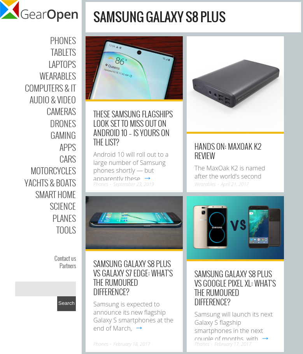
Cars (68, 158)
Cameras (61, 111)
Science (63, 206)
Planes (64, 218)
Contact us (65, 258)
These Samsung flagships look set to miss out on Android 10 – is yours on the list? (133, 128)
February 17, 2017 (232, 344)
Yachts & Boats (50, 182)
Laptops (62, 64)
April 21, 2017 (235, 184)
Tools (66, 229)
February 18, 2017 (131, 344)
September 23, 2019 (133, 184)
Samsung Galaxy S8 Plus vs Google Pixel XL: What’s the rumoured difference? (235, 288)
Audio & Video (53, 99)
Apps (68, 147)
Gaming (63, 135)
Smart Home (55, 194)
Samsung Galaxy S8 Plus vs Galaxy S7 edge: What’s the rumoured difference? (133, 277)
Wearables (58, 75)
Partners (68, 265)
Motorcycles (53, 170)
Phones (63, 40)
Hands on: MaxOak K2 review (227, 150)
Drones (63, 123)
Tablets (63, 52)
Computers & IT (50, 87)
